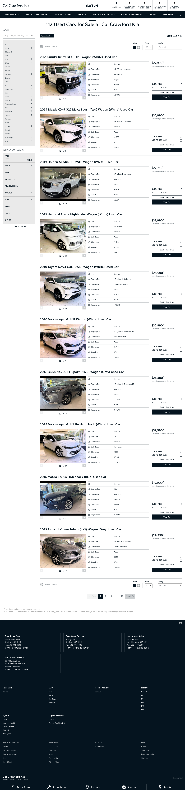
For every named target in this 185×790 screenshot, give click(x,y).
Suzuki (7, 130)
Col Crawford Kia (16, 5)
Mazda (7, 100)
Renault (7, 119)
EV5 (142, 703)
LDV (6, 93)
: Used (47, 36)
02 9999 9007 (174, 5)
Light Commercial (57, 716)
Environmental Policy (149, 754)
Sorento (52, 703)
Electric (144, 688)
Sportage (52, 699)
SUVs (51, 688)
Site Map (144, 758)
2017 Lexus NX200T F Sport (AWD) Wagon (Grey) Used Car (82, 372)
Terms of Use (53, 758)
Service (82, 14)
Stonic (51, 692)
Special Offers (63, 14)
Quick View (167, 84)
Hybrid (6, 716)
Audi (6, 44)
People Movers (102, 688)
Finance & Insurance (132, 14)
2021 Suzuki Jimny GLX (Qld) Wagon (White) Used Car (78, 57)
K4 (4, 696)
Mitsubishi (8, 111)
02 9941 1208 (129, 5)
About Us (98, 743)
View (135, 43)
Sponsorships (99, 747)
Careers (144, 747)
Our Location (53, 747)
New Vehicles (12, 14)
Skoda (7, 123)
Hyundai (8, 74)
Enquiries (168, 14)
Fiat (6, 56)
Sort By (160, 43)
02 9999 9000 (159, 5)
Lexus (7, 97)
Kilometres (18, 179)
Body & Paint (7, 762)
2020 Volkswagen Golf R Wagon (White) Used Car (75, 319)
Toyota (7, 134)
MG (6, 108)
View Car (167, 97)
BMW (7, 48)
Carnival (98, 692)
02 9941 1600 (144, 5)
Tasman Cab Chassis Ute (57, 723)
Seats (18, 213)
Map (8, 648)
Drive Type (18, 207)
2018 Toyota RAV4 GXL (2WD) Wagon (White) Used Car (79, 267)
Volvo (7, 141)
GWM (7, 63)
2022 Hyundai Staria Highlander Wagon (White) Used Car (81, 214)
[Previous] (41, 97)
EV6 (142, 706)
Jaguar (7, 78)
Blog (143, 743)
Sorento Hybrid (8, 727)
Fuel (18, 200)
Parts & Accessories (104, 14)
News (51, 754)
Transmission (18, 186)
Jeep (6, 82)
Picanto (5, 692)
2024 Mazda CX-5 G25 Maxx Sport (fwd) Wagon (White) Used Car (86, 109)
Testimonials (145, 750)
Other (18, 220)
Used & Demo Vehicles (37, 14)
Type (18, 157)
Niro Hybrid (7, 734)
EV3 (142, 696)
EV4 (142, 699)
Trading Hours (21, 648)
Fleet (153, 14)
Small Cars (7, 688)
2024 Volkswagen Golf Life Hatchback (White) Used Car (80, 424)
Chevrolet (8, 52)
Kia (6, 85)
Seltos (51, 696)
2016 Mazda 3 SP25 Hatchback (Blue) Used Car (73, 477)
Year (18, 173)
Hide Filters (48, 46)
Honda (7, 71)
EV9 (142, 710)
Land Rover (9, 89)
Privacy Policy (54, 762)
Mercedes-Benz (10, 104)
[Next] (84, 97)
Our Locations (116, 7)
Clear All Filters (19, 226)
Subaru (7, 126)
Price (18, 166)
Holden (7, 67)
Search (178, 14)
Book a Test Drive (167, 92)
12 (122, 596)
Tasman (51, 720)
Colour (18, 193)
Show (147, 43)
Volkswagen (9, 138)
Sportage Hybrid (9, 723)
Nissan (7, 115)
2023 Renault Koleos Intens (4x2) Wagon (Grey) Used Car (80, 529)
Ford (6, 59)
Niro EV (144, 692)
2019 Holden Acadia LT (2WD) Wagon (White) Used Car (79, 162)
